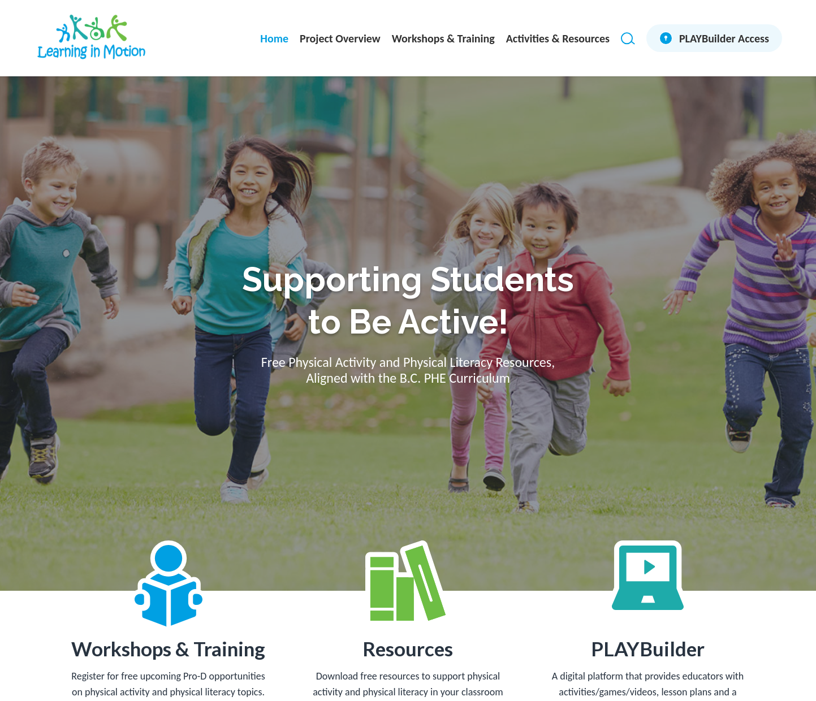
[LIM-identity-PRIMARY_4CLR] (91, 38)
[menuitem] (274, 38)
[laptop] (648, 577)
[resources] (408, 583)
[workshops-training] (168, 585)
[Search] (628, 38)
